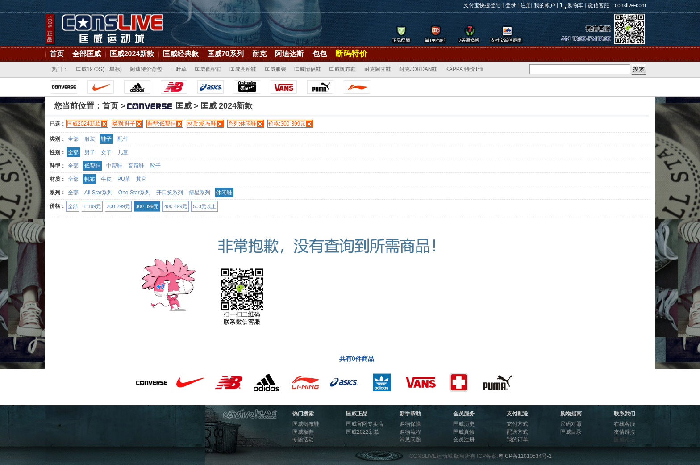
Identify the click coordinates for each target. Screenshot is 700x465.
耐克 (259, 54)
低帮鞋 (92, 166)
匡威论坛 (624, 439)
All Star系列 (98, 192)
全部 (73, 139)
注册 (526, 5)
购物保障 (410, 424)
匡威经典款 (181, 54)
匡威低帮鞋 (208, 69)
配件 (122, 139)
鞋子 (106, 139)
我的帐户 (544, 5)
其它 (141, 179)
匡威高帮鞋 (242, 69)
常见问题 (410, 439)
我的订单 (517, 439)
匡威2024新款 (132, 54)
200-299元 (118, 206)
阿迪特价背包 (146, 69)
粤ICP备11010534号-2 (525, 456)
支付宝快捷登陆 (482, 5)
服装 (89, 139)
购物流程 (410, 432)
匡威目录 (571, 432)
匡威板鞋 (303, 432)
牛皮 (106, 179)
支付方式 (517, 424)
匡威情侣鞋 (307, 69)
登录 (510, 5)
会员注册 (464, 439)
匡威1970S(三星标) (99, 69)
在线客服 (624, 424)
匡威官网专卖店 (364, 424)
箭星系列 (199, 192)
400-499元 (175, 206)
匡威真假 (464, 432)
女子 (106, 152)
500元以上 (204, 206)
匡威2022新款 (362, 432)
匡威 (158, 105)
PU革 (123, 179)
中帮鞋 (114, 166)
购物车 (575, 5)
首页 (57, 54)
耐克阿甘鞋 (377, 69)
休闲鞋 (224, 192)
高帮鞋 (136, 166)
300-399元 (147, 206)
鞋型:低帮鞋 (161, 124)
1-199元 (92, 206)
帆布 (89, 179)
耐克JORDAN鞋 (418, 69)
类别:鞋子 (123, 124)
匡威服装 (275, 69)
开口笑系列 (169, 192)
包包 (319, 54)
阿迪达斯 (289, 54)
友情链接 (624, 432)
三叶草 (179, 69)
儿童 (122, 152)
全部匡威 (86, 54)
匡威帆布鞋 (342, 69)
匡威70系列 (225, 54)
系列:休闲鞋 (242, 124)
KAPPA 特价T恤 (464, 69)
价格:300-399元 (286, 124)
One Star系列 (134, 192)
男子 (89, 152)
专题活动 (303, 439)
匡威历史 (464, 424)
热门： (60, 69)
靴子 (155, 166)
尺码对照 (571, 424)
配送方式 (517, 432)
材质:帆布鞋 (202, 124)
